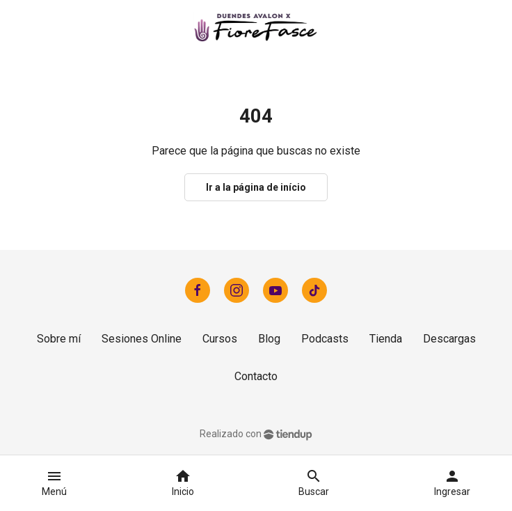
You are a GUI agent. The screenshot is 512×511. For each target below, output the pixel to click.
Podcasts (325, 338)
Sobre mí (59, 338)
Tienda (385, 338)
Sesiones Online (142, 338)
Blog (269, 338)
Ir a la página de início (256, 187)
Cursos (219, 338)
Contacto (256, 376)
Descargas (449, 338)
